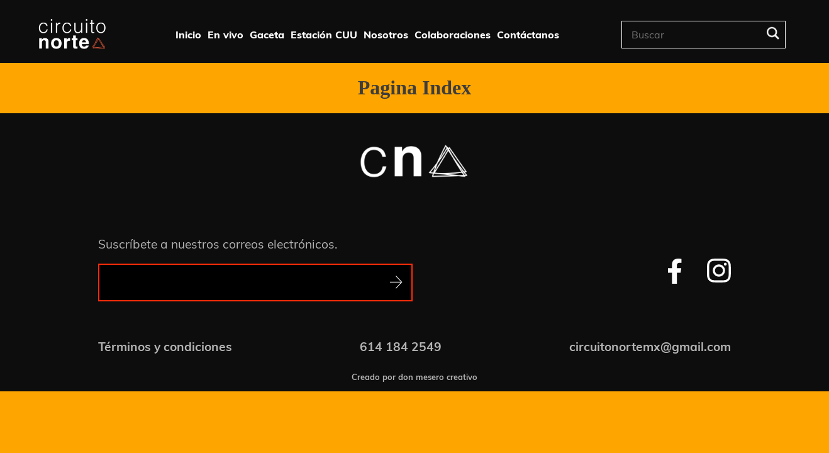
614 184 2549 (401, 347)
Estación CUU (324, 34)
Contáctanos (528, 34)
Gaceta (267, 34)
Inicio (188, 34)
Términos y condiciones (165, 347)
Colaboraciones (452, 34)
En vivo (225, 34)
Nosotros (386, 34)
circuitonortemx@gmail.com (650, 347)
